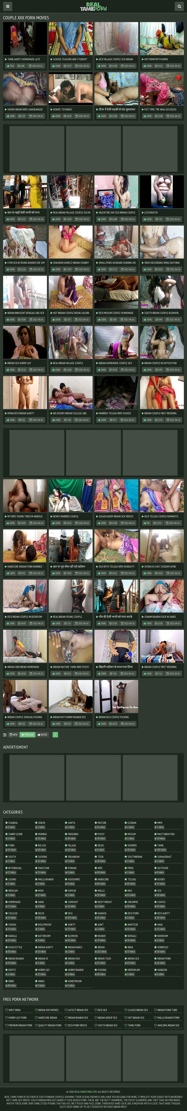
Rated (42, 734)
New (13, 734)
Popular (27, 734)
